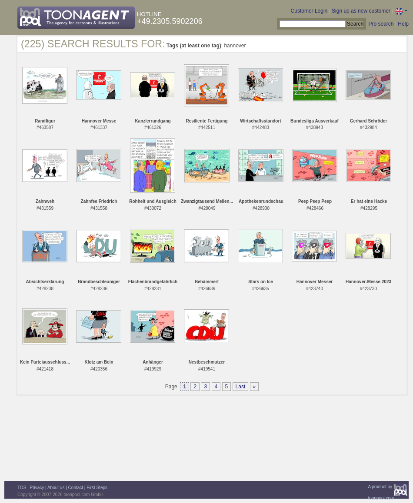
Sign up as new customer (361, 11)
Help (403, 24)
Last (241, 387)
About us (55, 487)
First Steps (97, 487)
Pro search (380, 24)
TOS (21, 487)
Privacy (37, 487)
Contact (75, 487)
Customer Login (309, 11)
